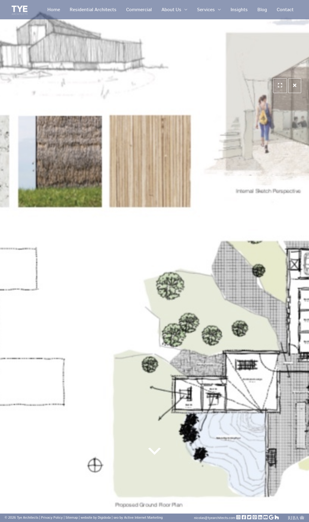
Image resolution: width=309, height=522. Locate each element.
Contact (285, 9)
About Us (171, 9)
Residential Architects (93, 9)
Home (53, 9)
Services (206, 9)
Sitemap (71, 518)
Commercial (139, 9)
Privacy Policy (52, 518)
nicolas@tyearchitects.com (215, 518)
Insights (239, 9)
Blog (262, 9)
